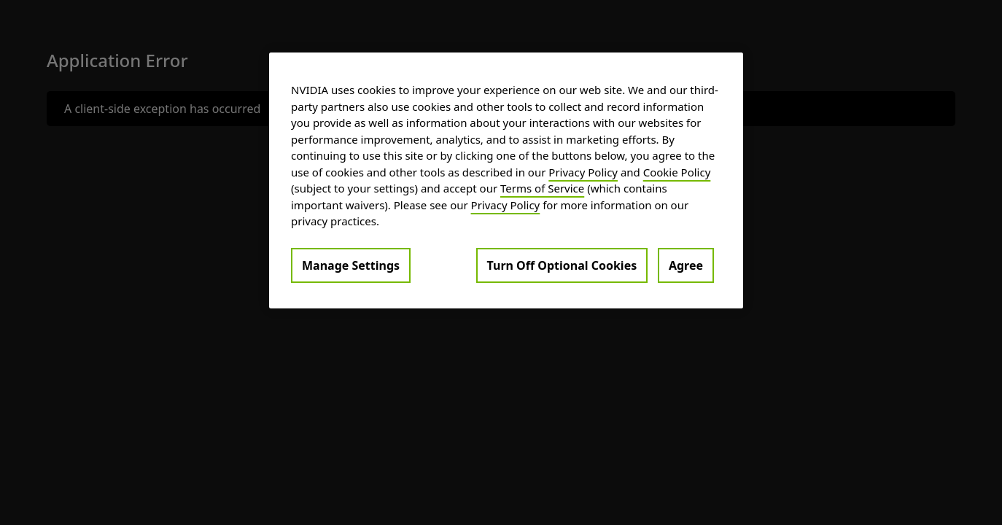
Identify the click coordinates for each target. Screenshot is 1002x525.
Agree (686, 265)
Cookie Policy (677, 172)
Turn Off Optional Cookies (562, 265)
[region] (506, 180)
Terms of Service (542, 188)
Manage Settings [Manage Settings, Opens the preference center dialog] (351, 265)
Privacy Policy (583, 172)
